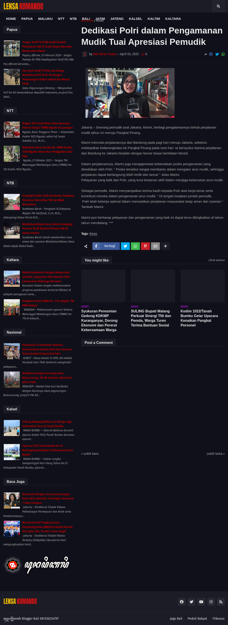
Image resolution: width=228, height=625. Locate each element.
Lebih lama (214, 454)
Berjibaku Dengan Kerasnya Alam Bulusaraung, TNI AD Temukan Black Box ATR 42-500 (47, 378)
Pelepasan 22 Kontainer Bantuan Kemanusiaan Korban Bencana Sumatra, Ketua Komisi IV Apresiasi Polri (47, 349)
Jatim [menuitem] (100, 19)
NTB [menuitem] (73, 19)
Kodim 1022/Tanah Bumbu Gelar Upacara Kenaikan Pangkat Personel (199, 318)
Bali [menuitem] (86, 19)
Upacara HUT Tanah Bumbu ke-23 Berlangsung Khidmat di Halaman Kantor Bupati (47, 450)
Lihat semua (217, 260)
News (93, 234)
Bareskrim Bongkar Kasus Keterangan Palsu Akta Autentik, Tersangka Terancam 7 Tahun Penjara (48, 499)
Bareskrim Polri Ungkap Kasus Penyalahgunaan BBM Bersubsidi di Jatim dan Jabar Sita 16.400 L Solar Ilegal (47, 527)
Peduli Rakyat (197, 619)
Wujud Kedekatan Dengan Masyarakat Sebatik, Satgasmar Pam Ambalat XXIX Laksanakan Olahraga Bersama (46, 277)
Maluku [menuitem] (45, 19)
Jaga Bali (176, 619)
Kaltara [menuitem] (173, 19)
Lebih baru (91, 454)
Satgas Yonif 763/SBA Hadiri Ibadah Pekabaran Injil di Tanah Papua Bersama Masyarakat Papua (47, 46)
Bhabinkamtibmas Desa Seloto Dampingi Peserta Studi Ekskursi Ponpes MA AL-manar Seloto (47, 229)
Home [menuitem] (11, 19)
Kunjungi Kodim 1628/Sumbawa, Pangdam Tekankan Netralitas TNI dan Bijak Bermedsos (48, 200)
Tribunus (218, 619)
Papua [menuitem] (27, 19)
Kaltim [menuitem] (154, 19)
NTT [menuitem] (61, 19)
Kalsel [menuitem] (135, 19)
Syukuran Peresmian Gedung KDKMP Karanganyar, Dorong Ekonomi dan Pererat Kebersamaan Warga (99, 320)
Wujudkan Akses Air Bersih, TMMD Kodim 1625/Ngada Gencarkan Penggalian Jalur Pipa (47, 152)
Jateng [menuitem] (117, 19)
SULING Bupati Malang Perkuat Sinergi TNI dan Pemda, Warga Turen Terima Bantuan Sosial (151, 318)
